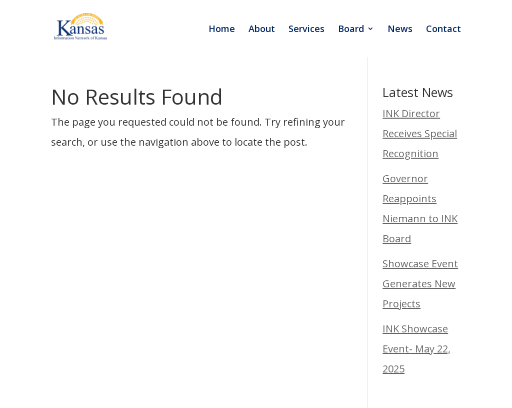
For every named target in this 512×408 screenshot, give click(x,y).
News (400, 30)
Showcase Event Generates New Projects (420, 283)
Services (306, 30)
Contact (443, 30)
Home (221, 30)
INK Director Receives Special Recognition (419, 133)
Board (351, 30)
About (261, 30)
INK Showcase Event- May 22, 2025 (416, 348)
